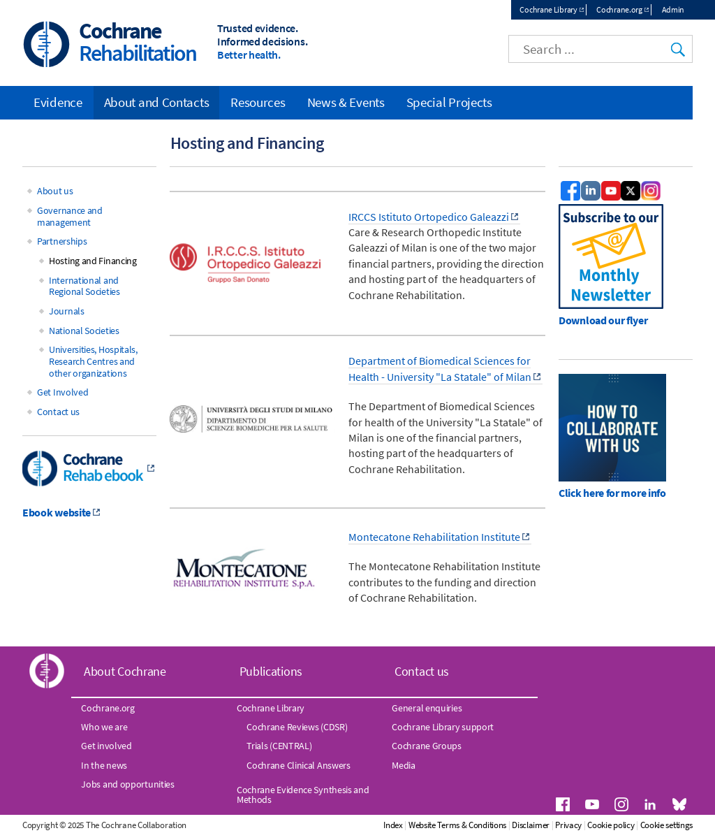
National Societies (84, 330)
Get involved (106, 745)
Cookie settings (666, 825)
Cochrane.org (619, 9)
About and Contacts (156, 102)
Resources (257, 102)
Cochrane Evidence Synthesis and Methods (303, 794)
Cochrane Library (548, 9)
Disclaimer (531, 825)
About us (55, 190)
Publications (270, 671)
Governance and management (70, 216)
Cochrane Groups (427, 745)
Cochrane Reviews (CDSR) (296, 726)
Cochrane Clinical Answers (298, 765)
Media (403, 765)
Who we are (104, 726)
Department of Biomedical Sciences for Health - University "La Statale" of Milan (439, 368)
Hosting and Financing (93, 260)
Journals (66, 311)
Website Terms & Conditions (457, 825)
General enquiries (427, 708)
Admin (673, 9)
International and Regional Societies (84, 286)
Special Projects (449, 102)
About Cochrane (125, 671)
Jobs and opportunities (127, 784)
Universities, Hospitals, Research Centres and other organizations (93, 361)
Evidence (58, 102)
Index (393, 825)
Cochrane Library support (443, 726)
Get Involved (62, 392)
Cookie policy (610, 825)
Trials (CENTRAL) (278, 745)
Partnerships (62, 241)
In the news (104, 765)
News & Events (346, 102)
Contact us (58, 411)
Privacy (568, 825)
